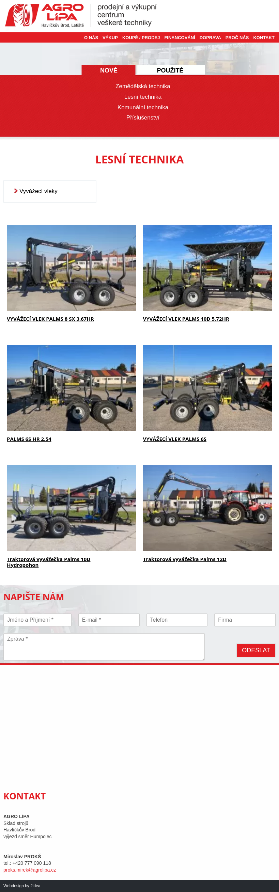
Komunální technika (143, 107)
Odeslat (256, 650)
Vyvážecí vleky (38, 191)
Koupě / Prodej (141, 37)
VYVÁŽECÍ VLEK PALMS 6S (175, 438)
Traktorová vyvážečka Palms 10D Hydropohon (48, 562)
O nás (91, 37)
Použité (170, 70)
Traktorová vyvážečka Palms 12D (185, 559)
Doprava (210, 37)
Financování (179, 37)
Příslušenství (142, 117)
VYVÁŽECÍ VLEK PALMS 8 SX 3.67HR (50, 318)
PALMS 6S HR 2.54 (29, 438)
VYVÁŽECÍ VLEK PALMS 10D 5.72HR (186, 318)
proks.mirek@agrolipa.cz (29, 870)
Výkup (110, 37)
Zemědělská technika (142, 86)
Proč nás (237, 37)
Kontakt (264, 37)
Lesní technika (143, 97)
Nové (109, 70)
